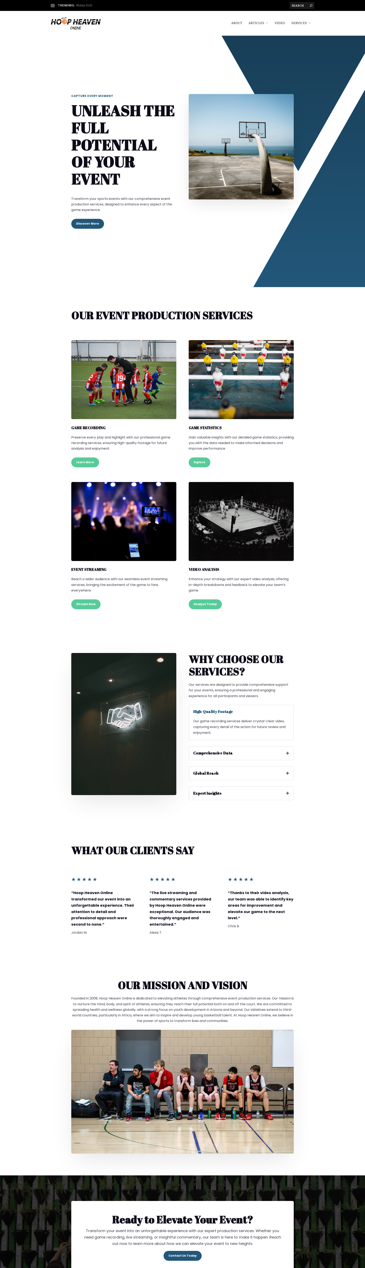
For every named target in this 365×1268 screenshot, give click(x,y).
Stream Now (86, 605)
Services (299, 24)
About (236, 24)
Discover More (87, 224)
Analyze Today (205, 605)
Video (280, 24)
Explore (199, 463)
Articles (256, 24)
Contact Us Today (182, 1256)
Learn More (85, 463)
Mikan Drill (84, 5)
